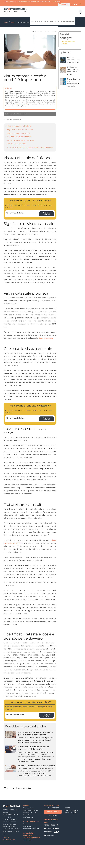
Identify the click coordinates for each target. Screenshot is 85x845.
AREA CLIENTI (76, 4)
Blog (47, 31)
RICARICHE (64, 4)
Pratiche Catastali (67, 21)
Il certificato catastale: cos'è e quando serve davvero (30, 147)
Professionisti (28, 817)
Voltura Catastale (37, 31)
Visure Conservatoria (51, 21)
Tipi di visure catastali (16, 144)
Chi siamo (27, 826)
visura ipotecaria (45, 338)
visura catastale (22, 104)
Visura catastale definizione (19, 126)
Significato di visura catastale (20, 130)
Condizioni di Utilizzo (31, 828)
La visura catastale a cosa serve (20, 140)
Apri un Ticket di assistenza (53, 812)
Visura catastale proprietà (18, 133)
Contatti (54, 31)
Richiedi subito (46, 214)
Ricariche (26, 815)
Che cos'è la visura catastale (19, 137)
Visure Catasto (36, 21)
